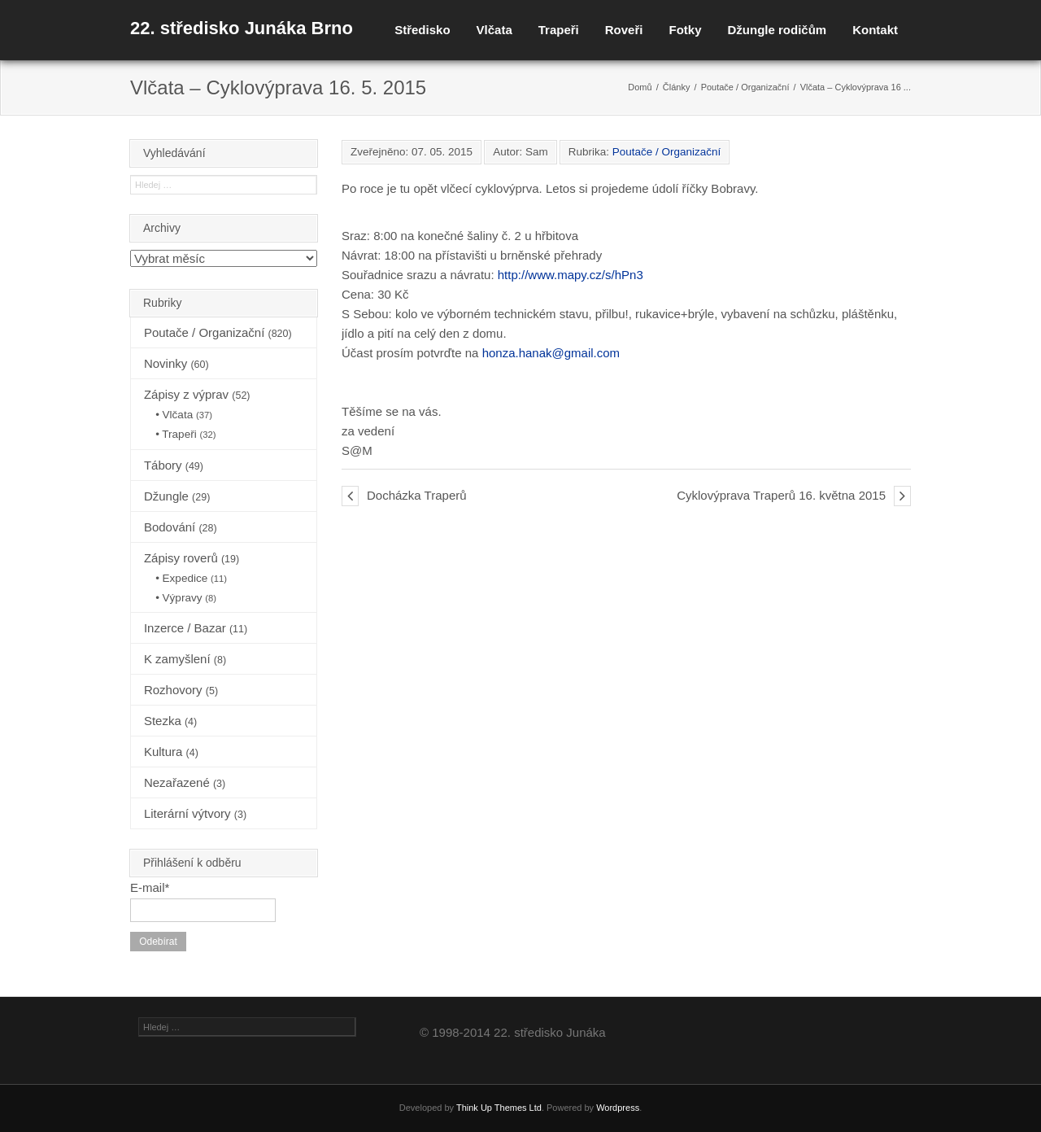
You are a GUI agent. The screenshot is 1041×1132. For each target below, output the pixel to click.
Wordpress (617, 1107)
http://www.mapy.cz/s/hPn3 (570, 275)
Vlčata (494, 30)
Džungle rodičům (776, 30)
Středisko (422, 30)
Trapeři (558, 30)
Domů (639, 87)
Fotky (685, 30)
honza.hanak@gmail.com (551, 353)
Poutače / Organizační (745, 87)
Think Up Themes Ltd (499, 1107)
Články (676, 87)
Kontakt (875, 30)
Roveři (624, 30)
